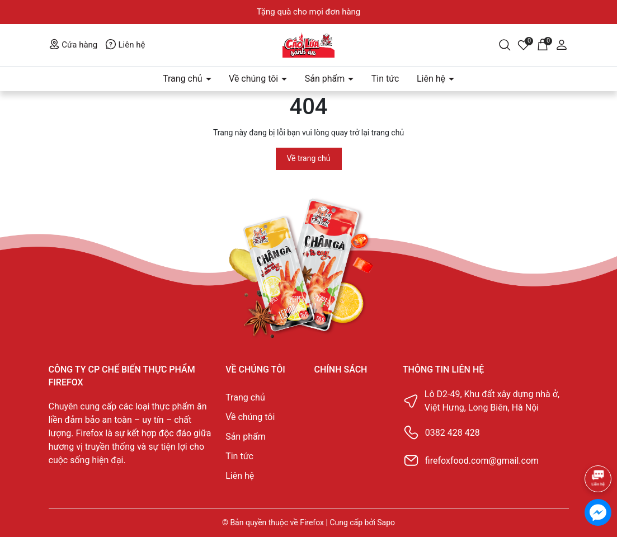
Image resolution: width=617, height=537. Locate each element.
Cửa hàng (73, 45)
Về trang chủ (309, 158)
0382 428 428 (452, 432)
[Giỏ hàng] (542, 44)
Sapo (386, 522)
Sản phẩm (326, 78)
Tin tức (385, 78)
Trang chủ (184, 78)
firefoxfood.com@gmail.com (482, 460)
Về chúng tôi (254, 78)
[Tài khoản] (561, 44)
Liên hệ (125, 45)
